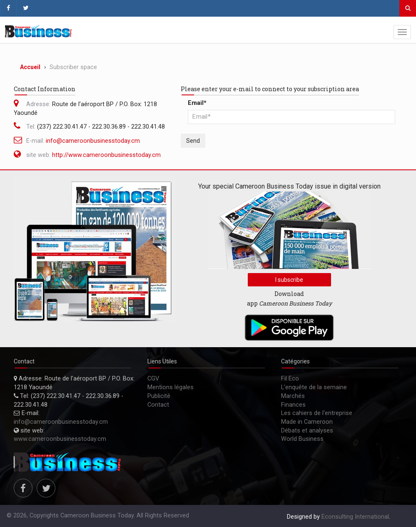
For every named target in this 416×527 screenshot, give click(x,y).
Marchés (293, 396)
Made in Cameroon (307, 421)
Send (193, 140)
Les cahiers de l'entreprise (316, 413)
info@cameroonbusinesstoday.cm (93, 140)
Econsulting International (355, 516)
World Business (302, 438)
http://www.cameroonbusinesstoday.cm (106, 155)
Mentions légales (170, 387)
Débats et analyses (307, 430)
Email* (197, 103)
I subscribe (289, 279)
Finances (293, 404)
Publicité (158, 396)
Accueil (30, 67)
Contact (158, 404)
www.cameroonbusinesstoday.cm (60, 438)
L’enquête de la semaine (314, 387)
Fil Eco (290, 378)
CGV (153, 378)
